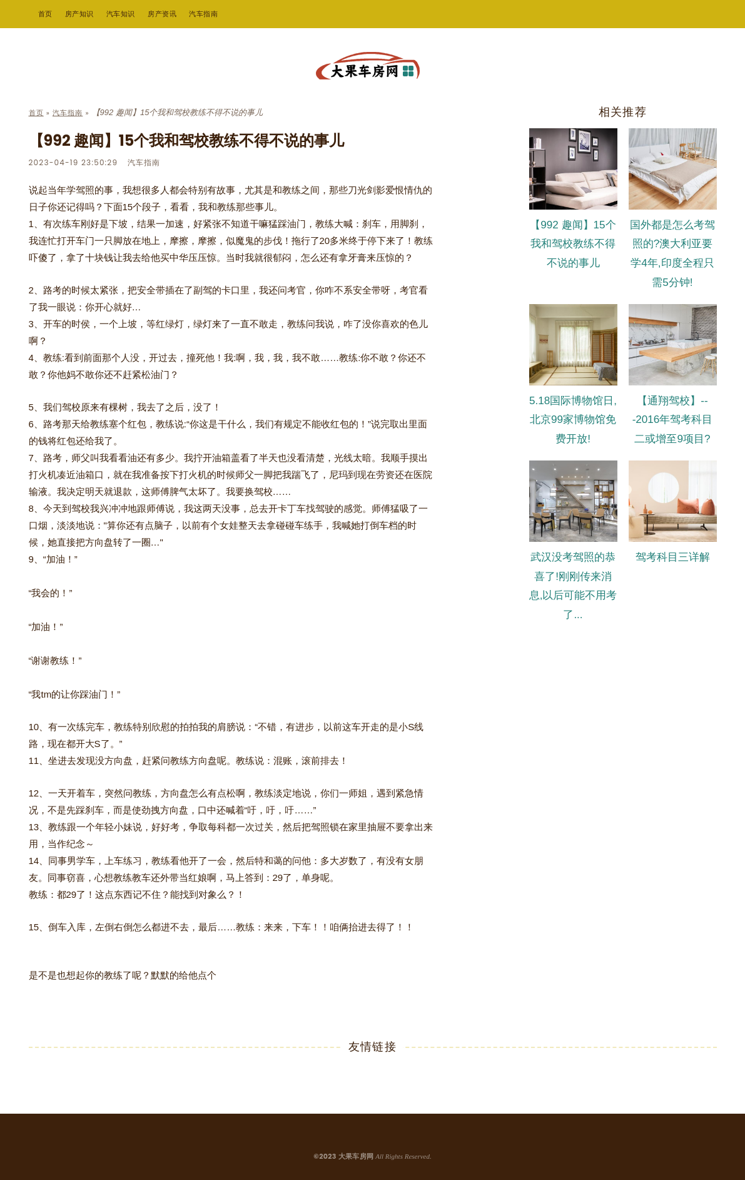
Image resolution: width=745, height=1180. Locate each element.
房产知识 (79, 14)
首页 (45, 14)
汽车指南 (203, 14)
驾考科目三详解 (673, 557)
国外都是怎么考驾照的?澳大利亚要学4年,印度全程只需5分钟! (672, 253)
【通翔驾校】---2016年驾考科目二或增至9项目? (672, 420)
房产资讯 (162, 14)
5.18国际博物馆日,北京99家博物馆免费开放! (573, 420)
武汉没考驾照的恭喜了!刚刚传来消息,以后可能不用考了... (573, 586)
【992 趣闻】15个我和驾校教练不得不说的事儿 (573, 244)
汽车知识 (120, 14)
